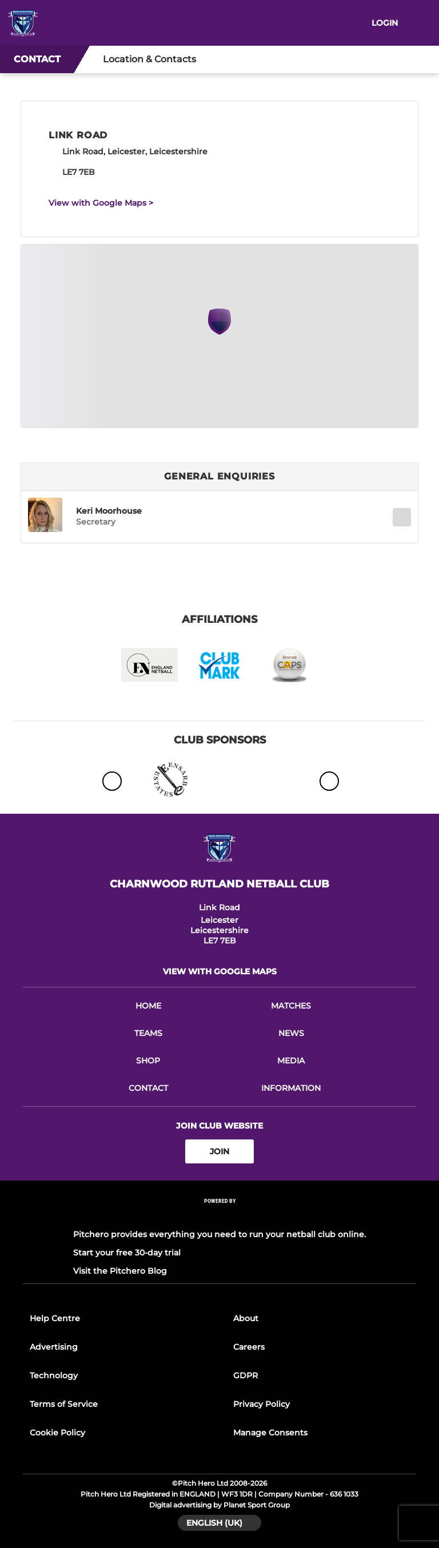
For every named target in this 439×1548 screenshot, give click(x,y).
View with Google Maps (220, 971)
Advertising (54, 1347)
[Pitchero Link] (219, 1216)
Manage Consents (270, 1432)
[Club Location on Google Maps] (219, 331)
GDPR (245, 1375)
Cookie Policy (57, 1432)
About (245, 1318)
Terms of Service (64, 1404)
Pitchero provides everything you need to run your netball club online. (219, 1234)
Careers (249, 1347)
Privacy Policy (261, 1404)
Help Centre (55, 1318)
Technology (54, 1375)
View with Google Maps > (101, 203)
